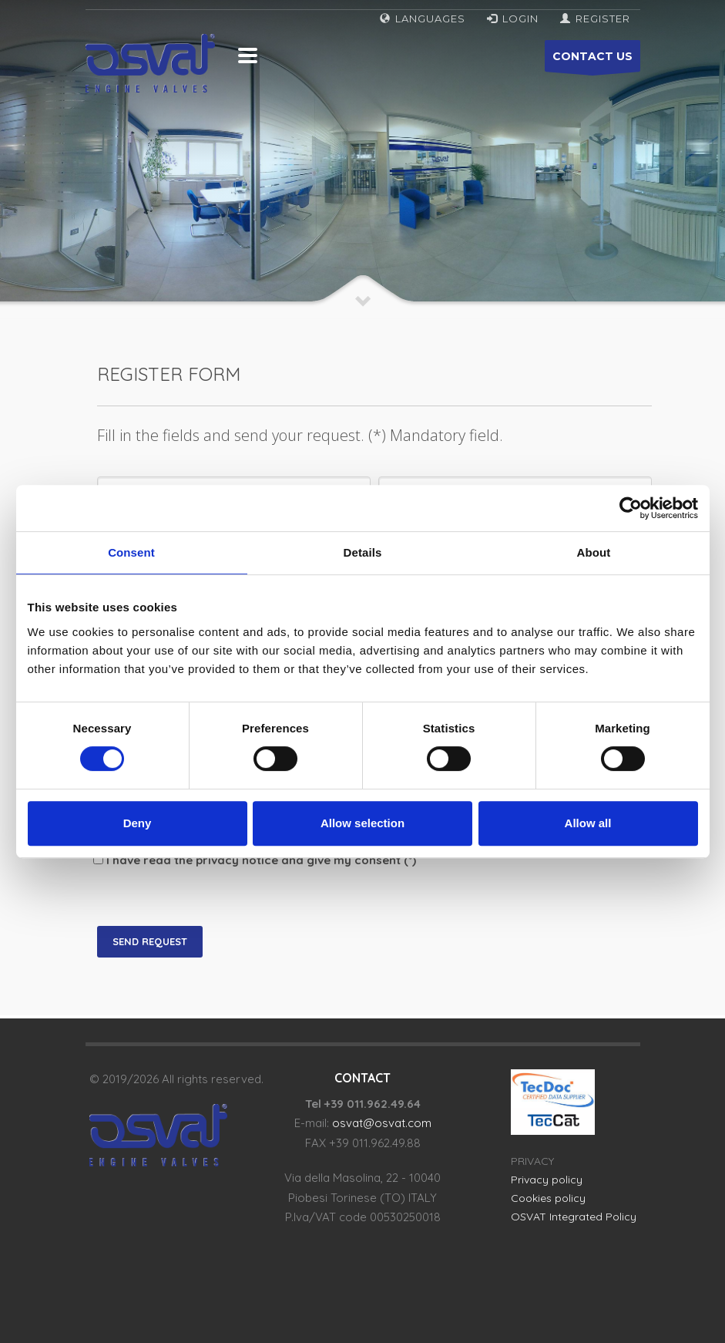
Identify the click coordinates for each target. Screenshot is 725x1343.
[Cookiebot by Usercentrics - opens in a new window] (630, 508)
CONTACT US (592, 60)
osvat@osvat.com (381, 1123)
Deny (137, 823)
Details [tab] (363, 552)
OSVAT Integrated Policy (573, 1217)
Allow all (588, 823)
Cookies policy (548, 1198)
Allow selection (362, 823)
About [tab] (594, 552)
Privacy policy (546, 1179)
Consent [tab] (131, 552)
